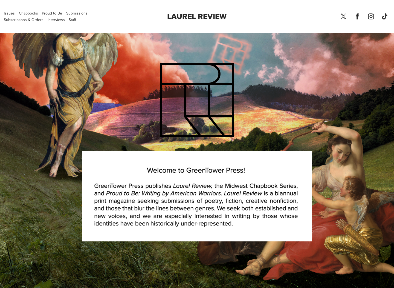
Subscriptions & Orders (24, 19)
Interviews (56, 19)
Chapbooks (28, 13)
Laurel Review (197, 16)
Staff (72, 19)
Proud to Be (52, 13)
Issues (9, 13)
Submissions (77, 13)
